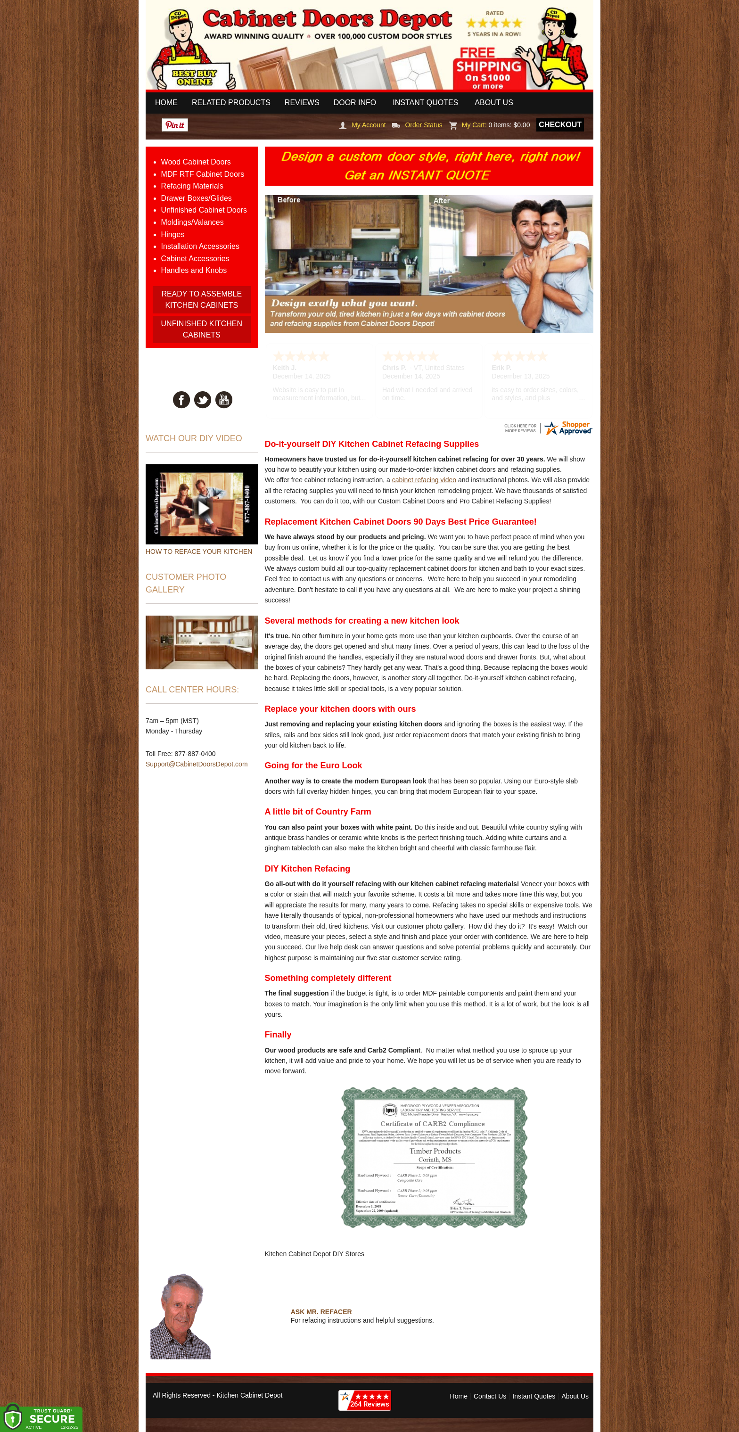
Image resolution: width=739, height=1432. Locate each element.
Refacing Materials (192, 186)
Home (166, 103)
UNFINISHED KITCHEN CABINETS (201, 329)
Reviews (302, 103)
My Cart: (468, 125)
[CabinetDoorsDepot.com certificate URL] (548, 427)
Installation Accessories (200, 246)
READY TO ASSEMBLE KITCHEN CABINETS (201, 299)
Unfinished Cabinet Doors (204, 210)
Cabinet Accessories (195, 259)
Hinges (173, 234)
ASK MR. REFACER (321, 1312)
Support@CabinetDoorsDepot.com (197, 764)
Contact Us (490, 1396)
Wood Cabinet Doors (196, 162)
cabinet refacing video (424, 480)
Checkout (560, 125)
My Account (362, 125)
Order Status (417, 125)
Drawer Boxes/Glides (196, 198)
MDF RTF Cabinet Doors (203, 174)
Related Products (231, 103)
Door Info (355, 103)
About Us (494, 103)
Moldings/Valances (192, 222)
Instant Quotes (425, 103)
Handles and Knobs (194, 270)
